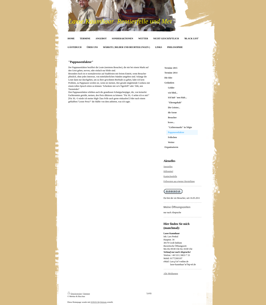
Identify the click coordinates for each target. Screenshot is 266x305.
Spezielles (168, 166)
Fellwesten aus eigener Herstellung (179, 181)
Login (149, 293)
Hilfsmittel (168, 171)
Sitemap (86, 293)
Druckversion (74, 293)
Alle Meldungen (171, 273)
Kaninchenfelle (170, 176)
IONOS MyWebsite (99, 302)
